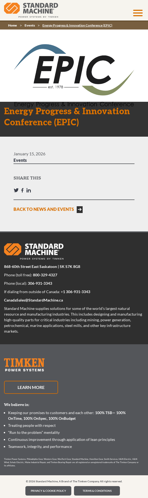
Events (30, 25)
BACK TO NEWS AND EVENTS (44, 209)
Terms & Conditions (97, 490)
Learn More (31, 387)
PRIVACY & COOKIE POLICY (48, 490)
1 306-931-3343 (76, 291)
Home (12, 25)
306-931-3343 (40, 283)
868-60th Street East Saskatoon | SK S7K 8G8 (42, 266)
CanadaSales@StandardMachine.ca (33, 300)
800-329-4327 (45, 275)
